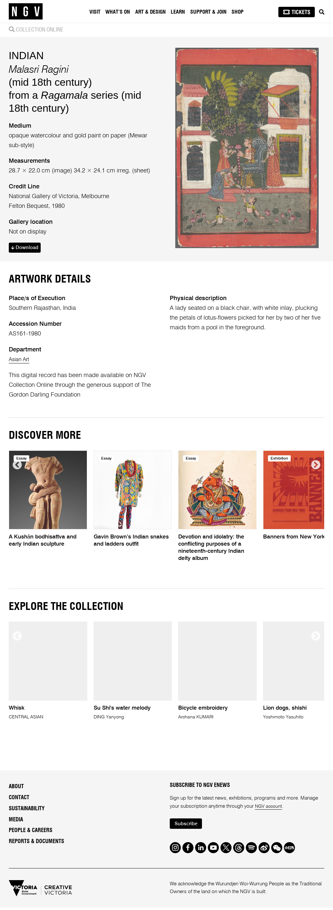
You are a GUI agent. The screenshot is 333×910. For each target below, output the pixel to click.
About (16, 796)
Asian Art (21, 369)
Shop (239, 12)
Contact (19, 806)
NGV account (269, 815)
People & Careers (30, 839)
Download (26, 252)
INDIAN (26, 60)
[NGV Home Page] (26, 11)
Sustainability (27, 817)
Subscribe (187, 833)
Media (16, 828)
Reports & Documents (36, 850)
